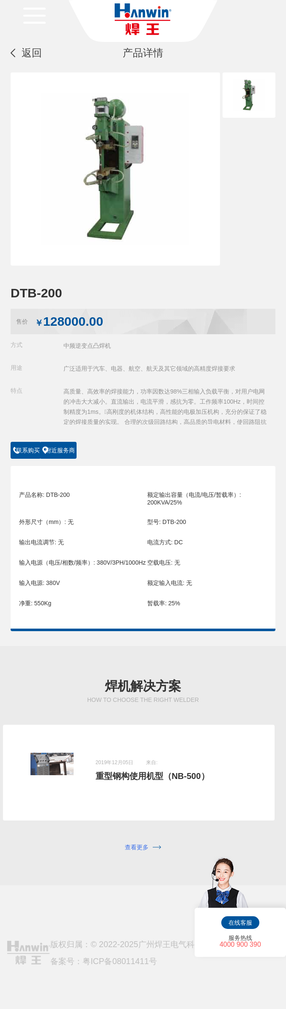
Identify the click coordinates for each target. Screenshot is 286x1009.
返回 (32, 53)
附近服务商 (102, 450)
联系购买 (38, 450)
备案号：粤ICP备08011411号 (103, 950)
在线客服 (240, 922)
